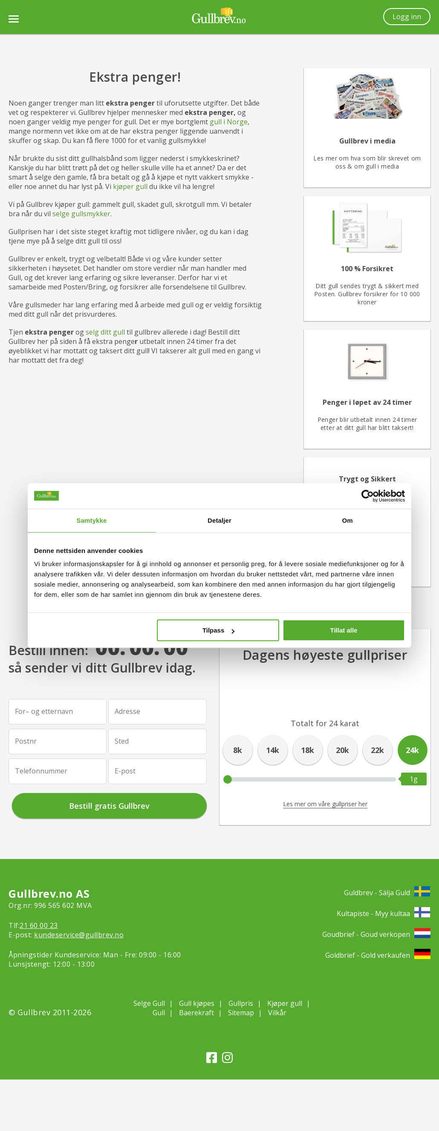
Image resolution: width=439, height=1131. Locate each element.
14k (272, 750)
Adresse (127, 711)
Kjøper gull (284, 1003)
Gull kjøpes (196, 1003)
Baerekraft (196, 1012)
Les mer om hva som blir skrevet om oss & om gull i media (367, 162)
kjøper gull (130, 186)
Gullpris (240, 1003)
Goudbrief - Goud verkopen (376, 934)
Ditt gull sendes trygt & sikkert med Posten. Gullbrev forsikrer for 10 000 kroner (367, 294)
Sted (122, 741)
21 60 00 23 (39, 925)
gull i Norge (229, 121)
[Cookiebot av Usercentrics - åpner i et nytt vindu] (367, 496)
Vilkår (277, 1012)
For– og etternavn (44, 711)
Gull (159, 1012)
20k (342, 750)
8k (237, 750)
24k (412, 750)
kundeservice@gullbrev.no (79, 934)
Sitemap (241, 1012)
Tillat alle (343, 630)
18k (307, 750)
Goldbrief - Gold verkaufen (377, 955)
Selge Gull (149, 1003)
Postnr (26, 741)
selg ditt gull (105, 332)
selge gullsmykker (81, 213)
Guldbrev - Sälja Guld (387, 892)
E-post (125, 771)
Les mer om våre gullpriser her (325, 804)
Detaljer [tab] (219, 520)
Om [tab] (347, 520)
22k (377, 750)
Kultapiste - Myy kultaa (383, 913)
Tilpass (218, 630)
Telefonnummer (41, 771)
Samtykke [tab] (92, 520)
